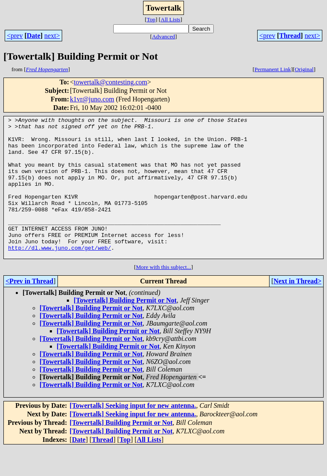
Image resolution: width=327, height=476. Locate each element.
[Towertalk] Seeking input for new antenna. (133, 433)
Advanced (163, 36)
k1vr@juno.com (92, 99)
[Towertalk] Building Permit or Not (125, 328)
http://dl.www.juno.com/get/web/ (59, 274)
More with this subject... (163, 295)
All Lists (170, 19)
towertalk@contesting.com (110, 82)
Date (33, 35)
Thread (290, 35)
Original (304, 69)
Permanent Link (273, 69)
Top (150, 19)
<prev (15, 35)
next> (52, 35)
